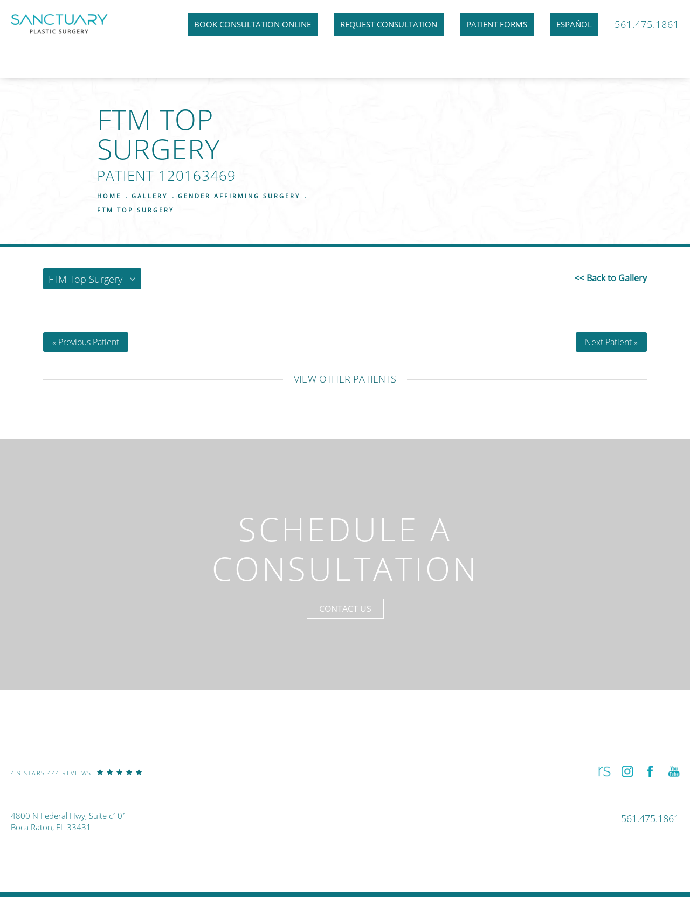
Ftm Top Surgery (135, 210)
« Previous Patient (85, 342)
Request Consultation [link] (388, 24)
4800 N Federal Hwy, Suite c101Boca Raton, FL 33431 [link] (69, 821)
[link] (76, 781)
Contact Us (345, 609)
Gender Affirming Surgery (239, 196)
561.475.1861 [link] (647, 24)
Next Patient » (611, 342)
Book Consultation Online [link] (252, 24)
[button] (603, 771)
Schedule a (345, 549)
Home (109, 196)
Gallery (150, 196)
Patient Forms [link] (496, 24)
